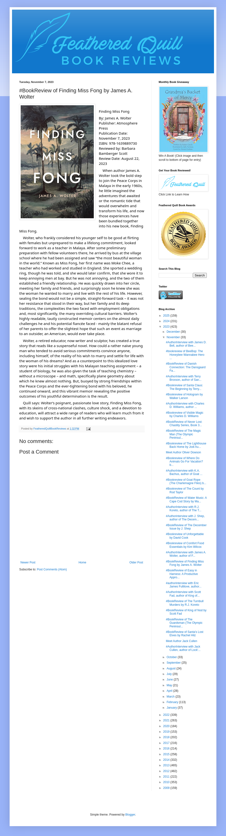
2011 (166, 776)
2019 (166, 731)
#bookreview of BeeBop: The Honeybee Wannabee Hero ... (185, 354)
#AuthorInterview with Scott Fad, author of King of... (183, 593)
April (170, 691)
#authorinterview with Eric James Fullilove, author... (183, 584)
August (171, 668)
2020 (166, 726)
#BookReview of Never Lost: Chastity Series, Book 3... (184, 423)
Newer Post (27, 562)
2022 (166, 715)
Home (82, 562)
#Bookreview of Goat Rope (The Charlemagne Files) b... (186, 481)
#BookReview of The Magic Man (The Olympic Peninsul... (183, 434)
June (170, 679)
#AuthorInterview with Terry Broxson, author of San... (183, 378)
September (174, 662)
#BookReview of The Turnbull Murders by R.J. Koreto (185, 602)
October (172, 657)
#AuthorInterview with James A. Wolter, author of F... (186, 554)
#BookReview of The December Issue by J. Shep (186, 527)
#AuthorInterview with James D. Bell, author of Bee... (186, 344)
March (171, 696)
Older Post (136, 562)
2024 (166, 321)
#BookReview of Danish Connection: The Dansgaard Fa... (186, 367)
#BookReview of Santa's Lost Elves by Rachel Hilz (184, 633)
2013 (166, 765)
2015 (166, 754)
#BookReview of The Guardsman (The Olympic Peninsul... (184, 623)
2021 (166, 720)
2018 (166, 737)
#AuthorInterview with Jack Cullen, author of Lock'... (183, 648)
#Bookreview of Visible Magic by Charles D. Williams (184, 414)
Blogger (130, 814)
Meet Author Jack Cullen (181, 641)
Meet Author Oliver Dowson (183, 452)
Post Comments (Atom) (52, 569)
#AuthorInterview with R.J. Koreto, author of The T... (183, 508)
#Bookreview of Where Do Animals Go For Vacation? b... (184, 461)
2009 (166, 788)
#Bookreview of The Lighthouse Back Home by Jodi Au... (186, 445)
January (172, 707)
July (170, 674)
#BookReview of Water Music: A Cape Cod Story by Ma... (186, 499)
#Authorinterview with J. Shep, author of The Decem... (185, 517)
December (174, 331)
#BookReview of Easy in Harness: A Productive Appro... (182, 574)
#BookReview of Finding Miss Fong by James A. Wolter (185, 563)
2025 (166, 315)
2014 (166, 759)
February (173, 702)
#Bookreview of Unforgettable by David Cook (185, 535)
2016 (166, 748)
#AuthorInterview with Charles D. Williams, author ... (185, 405)
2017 (166, 743)
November (174, 337)
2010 (166, 782)
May (170, 685)
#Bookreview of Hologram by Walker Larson (184, 396)
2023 (166, 326)
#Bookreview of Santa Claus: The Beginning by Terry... (184, 387)
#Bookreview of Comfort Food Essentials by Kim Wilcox (185, 545)
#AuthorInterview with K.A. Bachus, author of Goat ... (184, 472)
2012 (166, 771)
